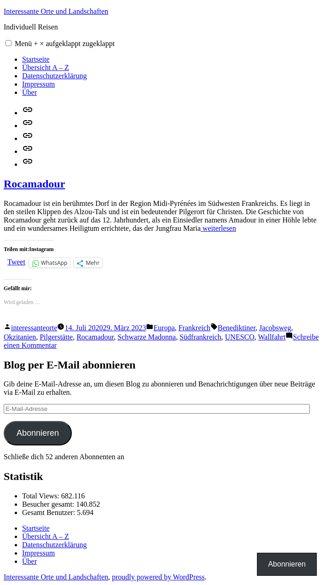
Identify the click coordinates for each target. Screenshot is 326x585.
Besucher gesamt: (49, 504)
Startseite (36, 59)
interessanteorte (34, 328)
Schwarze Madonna (146, 337)
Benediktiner (237, 328)
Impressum (38, 84)
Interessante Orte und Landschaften (56, 11)
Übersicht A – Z (45, 67)
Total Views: (41, 496)
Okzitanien (20, 337)
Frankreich (194, 328)
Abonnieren (38, 433)
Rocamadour (34, 184)
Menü (65, 43)
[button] (9, 43)
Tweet (16, 262)
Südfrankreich (200, 337)
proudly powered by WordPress (158, 577)
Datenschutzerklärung (54, 76)
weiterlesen (218, 228)
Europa (164, 328)
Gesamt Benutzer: (49, 512)
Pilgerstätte (56, 337)
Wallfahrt (271, 337)
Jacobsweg (275, 328)
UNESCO (240, 337)
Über (29, 92)
